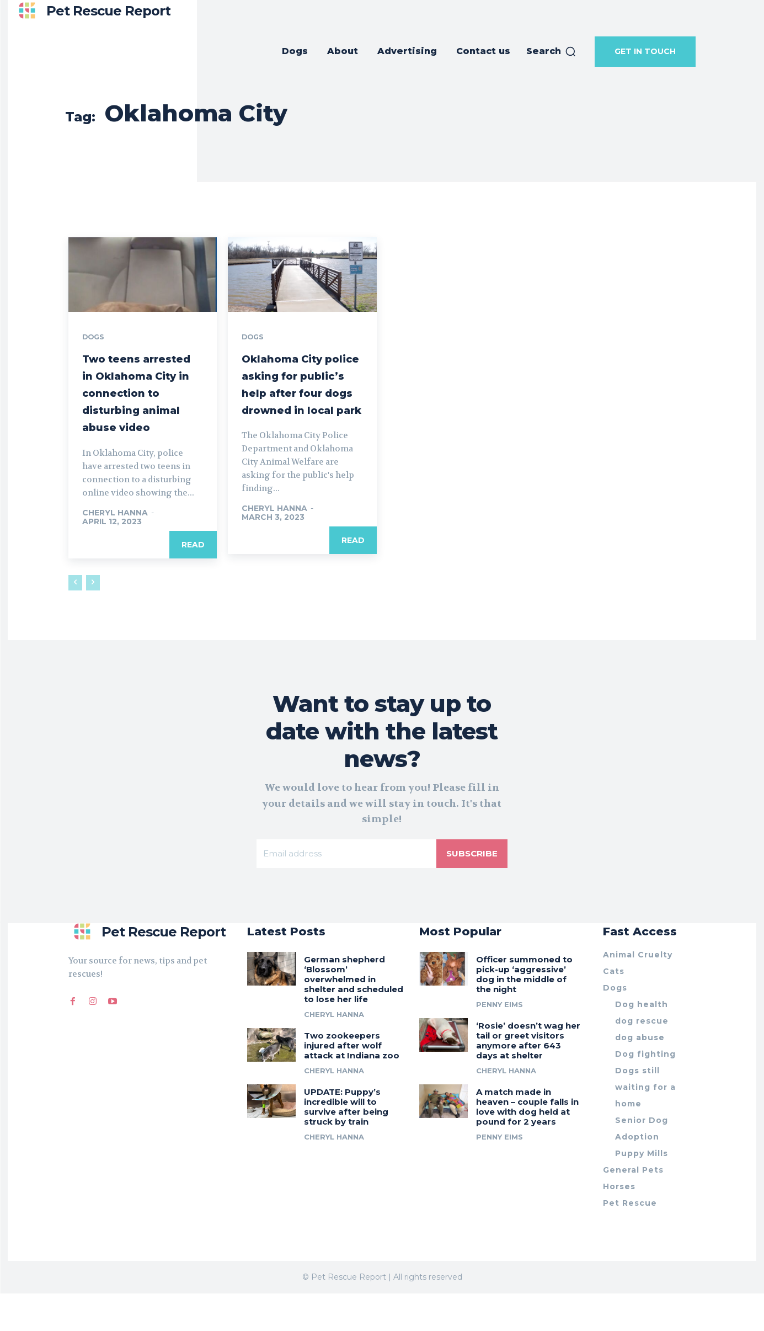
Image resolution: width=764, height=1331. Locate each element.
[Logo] (91, 10)
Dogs (95, 338)
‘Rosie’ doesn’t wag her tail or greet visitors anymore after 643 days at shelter (528, 1077)
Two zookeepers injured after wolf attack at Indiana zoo (351, 1082)
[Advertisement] (382, 166)
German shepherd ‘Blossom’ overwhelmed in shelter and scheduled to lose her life (353, 1016)
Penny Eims (499, 1041)
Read (193, 579)
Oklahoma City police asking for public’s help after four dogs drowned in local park (301, 401)
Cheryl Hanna (115, 547)
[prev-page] (75, 617)
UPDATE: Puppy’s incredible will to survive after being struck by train (346, 1144)
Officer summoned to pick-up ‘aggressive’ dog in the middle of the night (524, 1011)
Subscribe (471, 889)
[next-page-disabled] (93, 617)
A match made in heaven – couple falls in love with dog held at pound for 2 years (527, 1144)
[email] (346, 889)
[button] (551, 51)
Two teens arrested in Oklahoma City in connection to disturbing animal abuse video (140, 410)
